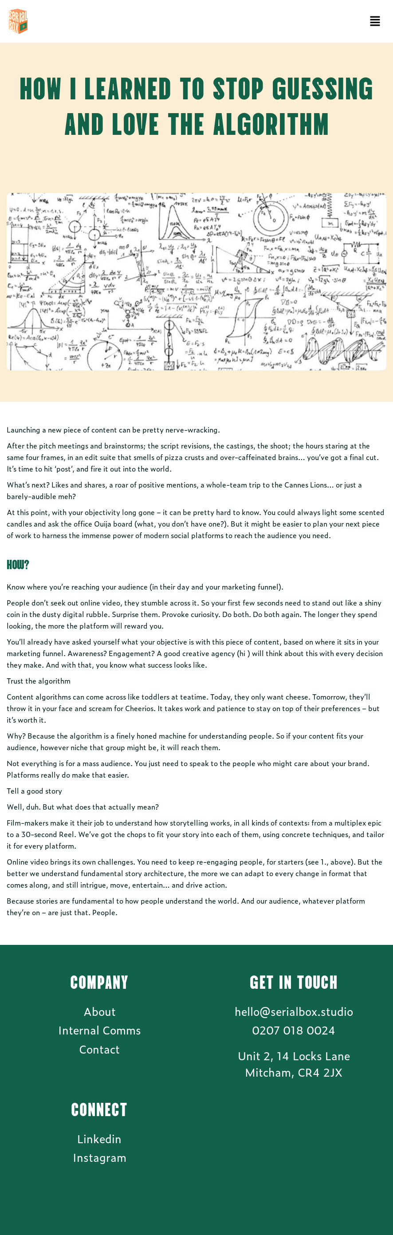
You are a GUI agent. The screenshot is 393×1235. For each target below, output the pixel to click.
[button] (375, 21)
